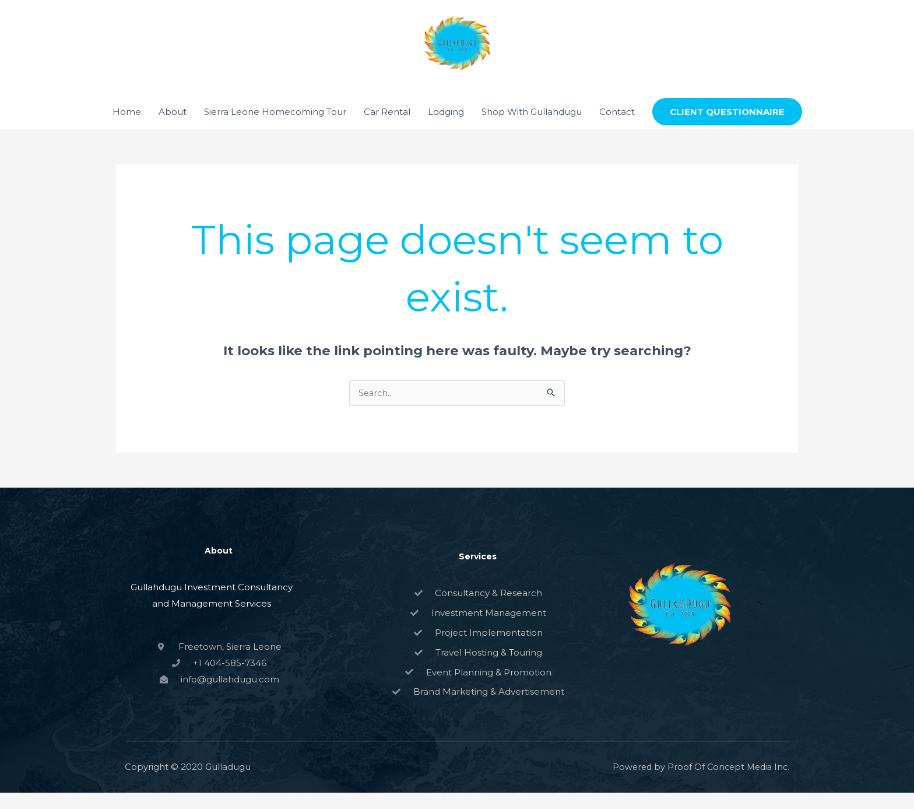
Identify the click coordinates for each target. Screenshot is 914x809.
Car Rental (387, 127)
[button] (727, 128)
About (173, 127)
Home (127, 127)
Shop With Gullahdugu (531, 127)
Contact (617, 127)
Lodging (446, 127)
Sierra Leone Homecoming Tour (275, 127)
